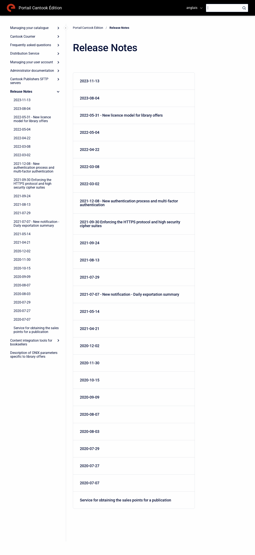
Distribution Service (24, 53)
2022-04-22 (22, 138)
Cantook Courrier (22, 37)
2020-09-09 (22, 277)
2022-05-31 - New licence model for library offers (32, 119)
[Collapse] (58, 91)
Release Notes (21, 92)
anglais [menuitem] (191, 8)
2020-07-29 (22, 302)
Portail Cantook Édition (40, 7)
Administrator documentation (32, 71)
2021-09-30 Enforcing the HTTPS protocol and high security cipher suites (32, 183)
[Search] (227, 8)
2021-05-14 (22, 234)
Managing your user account (31, 62)
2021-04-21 (22, 242)
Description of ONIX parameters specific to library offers (33, 355)
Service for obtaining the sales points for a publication (36, 330)
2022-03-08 (22, 147)
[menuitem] (134, 81)
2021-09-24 (22, 196)
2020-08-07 (22, 285)
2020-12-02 (22, 251)
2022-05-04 (22, 129)
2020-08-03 (22, 294)
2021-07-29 (22, 213)
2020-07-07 (22, 320)
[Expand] (58, 28)
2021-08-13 (22, 205)
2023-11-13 (22, 100)
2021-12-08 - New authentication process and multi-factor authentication (34, 167)
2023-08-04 (22, 109)
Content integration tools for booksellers (31, 342)
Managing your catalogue (29, 28)
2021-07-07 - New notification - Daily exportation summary (36, 224)
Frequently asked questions (30, 45)
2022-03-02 (22, 155)
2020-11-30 (22, 260)
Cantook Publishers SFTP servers (29, 81)
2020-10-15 (22, 268)
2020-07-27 (22, 311)
